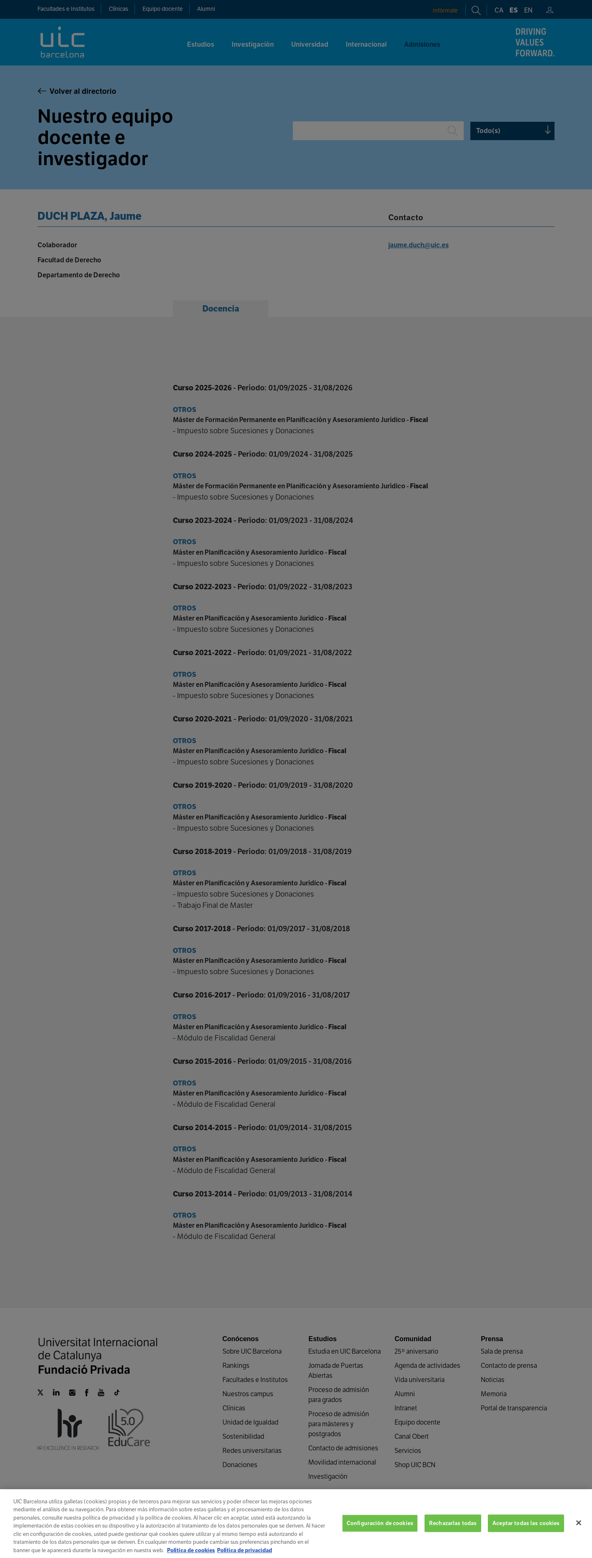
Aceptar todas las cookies (526, 1534)
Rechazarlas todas (453, 1534)
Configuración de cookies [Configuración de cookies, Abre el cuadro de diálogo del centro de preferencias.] (380, 1534)
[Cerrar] (579, 1534)
